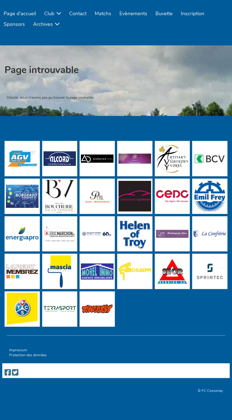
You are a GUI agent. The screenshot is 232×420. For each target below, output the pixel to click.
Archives (46, 24)
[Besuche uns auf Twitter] (15, 373)
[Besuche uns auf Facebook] (8, 373)
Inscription (192, 13)
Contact (78, 13)
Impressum (18, 350)
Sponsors (14, 24)
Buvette (164, 13)
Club (52, 13)
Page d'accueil (20, 13)
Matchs (103, 13)
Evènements (133, 13)
